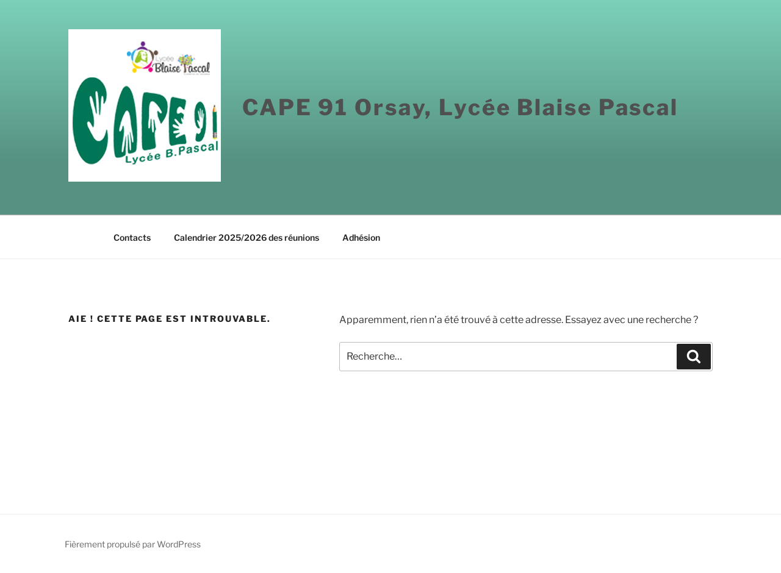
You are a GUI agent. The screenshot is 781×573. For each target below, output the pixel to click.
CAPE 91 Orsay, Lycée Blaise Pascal (460, 107)
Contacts (132, 237)
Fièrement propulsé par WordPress (133, 544)
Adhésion (361, 237)
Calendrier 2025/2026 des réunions (246, 237)
